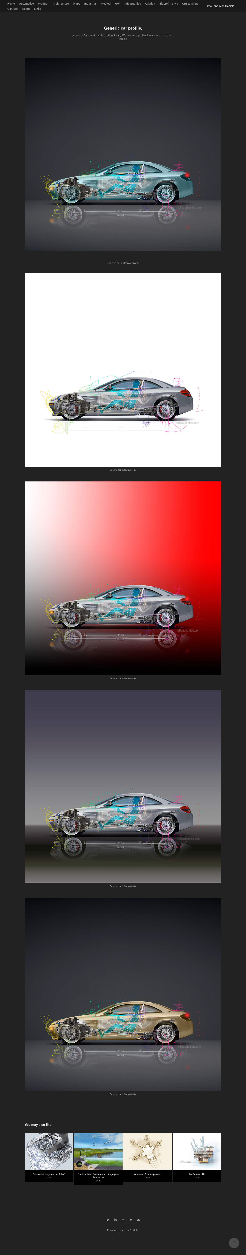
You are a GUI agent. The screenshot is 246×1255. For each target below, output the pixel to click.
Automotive (26, 3)
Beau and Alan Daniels (220, 6)
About (26, 8)
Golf (117, 3)
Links (37, 8)
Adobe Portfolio (130, 1230)
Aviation (150, 3)
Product (43, 3)
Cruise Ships (190, 3)
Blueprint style (168, 3)
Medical (106, 3)
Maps (76, 3)
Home (11, 3)
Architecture (61, 3)
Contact (12, 8)
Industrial (90, 3)
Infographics (133, 3)
